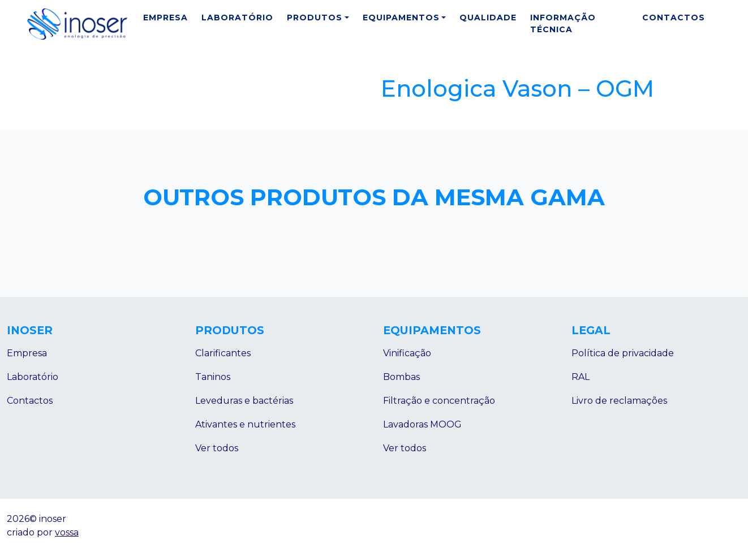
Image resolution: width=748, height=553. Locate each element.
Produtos (314, 17)
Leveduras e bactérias (244, 400)
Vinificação (407, 353)
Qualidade (488, 17)
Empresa (165, 17)
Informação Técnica (563, 23)
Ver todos (216, 448)
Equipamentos (401, 17)
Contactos (673, 17)
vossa (67, 532)
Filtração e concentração (439, 400)
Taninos (212, 376)
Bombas (401, 376)
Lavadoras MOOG (422, 424)
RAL (580, 376)
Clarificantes (223, 353)
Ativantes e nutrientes (245, 424)
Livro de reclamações (619, 400)
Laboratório (237, 17)
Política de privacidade (622, 353)
